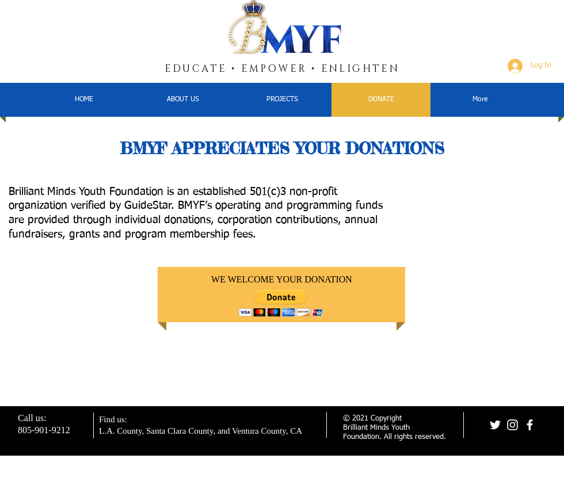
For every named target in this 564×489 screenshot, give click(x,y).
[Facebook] (530, 425)
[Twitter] (495, 425)
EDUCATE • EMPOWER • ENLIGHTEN (282, 68)
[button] (281, 302)
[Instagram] (512, 425)
